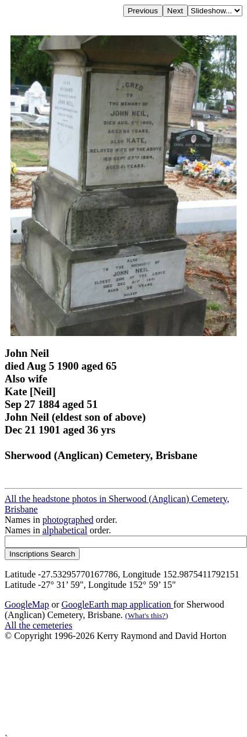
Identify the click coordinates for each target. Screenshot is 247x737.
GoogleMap (27, 604)
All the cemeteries (38, 625)
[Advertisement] (109, 687)
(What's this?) (146, 615)
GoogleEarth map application (117, 604)
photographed (68, 520)
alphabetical (64, 530)
